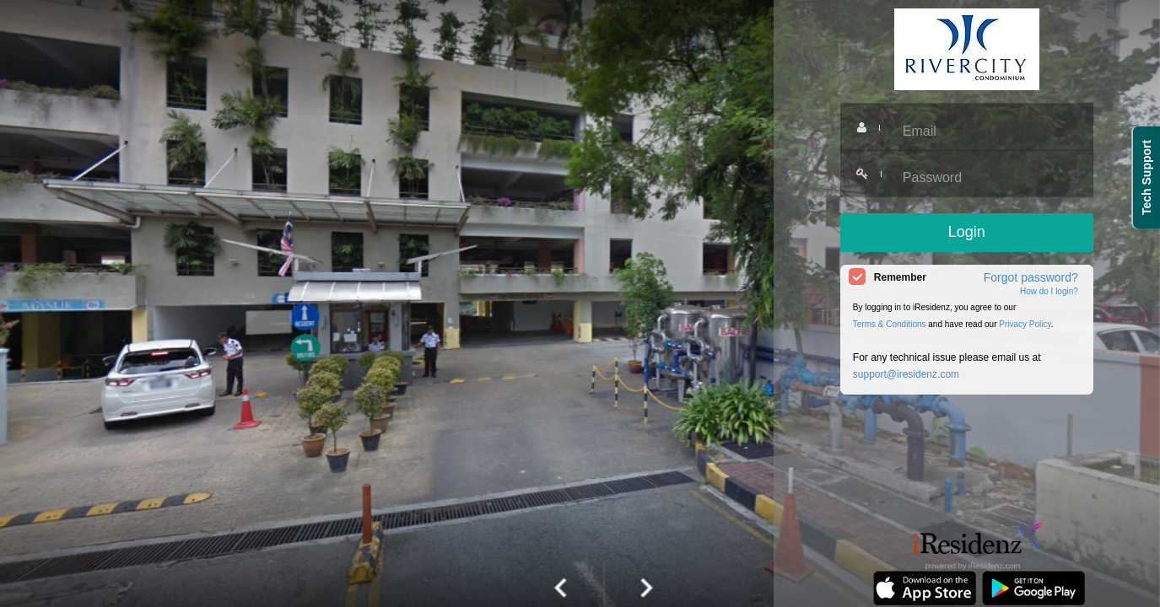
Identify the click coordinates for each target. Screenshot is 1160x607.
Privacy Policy (1025, 324)
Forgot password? (1031, 277)
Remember (900, 277)
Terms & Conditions (889, 324)
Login (966, 231)
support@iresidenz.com (906, 374)
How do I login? (1049, 291)
